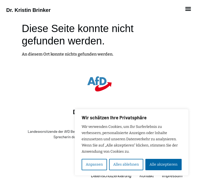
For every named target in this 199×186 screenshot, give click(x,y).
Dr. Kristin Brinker (28, 10)
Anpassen (94, 164)
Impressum (172, 176)
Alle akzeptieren (163, 164)
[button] (188, 8)
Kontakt (147, 176)
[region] (132, 142)
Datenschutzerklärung (111, 176)
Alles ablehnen (126, 164)
